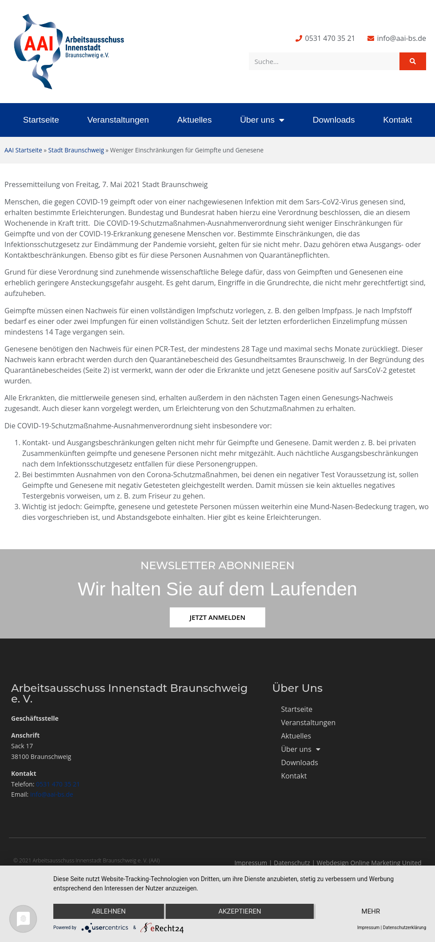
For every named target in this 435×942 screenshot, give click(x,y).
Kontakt (397, 119)
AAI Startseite (23, 150)
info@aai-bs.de (51, 794)
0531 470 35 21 (58, 784)
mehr (371, 911)
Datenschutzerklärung (404, 927)
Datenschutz (292, 862)
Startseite (41, 119)
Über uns (262, 119)
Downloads (334, 119)
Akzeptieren (239, 911)
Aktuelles (194, 119)
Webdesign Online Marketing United (369, 862)
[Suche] (412, 61)
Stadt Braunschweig (76, 150)
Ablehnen (108, 911)
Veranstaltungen (118, 119)
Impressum (250, 862)
